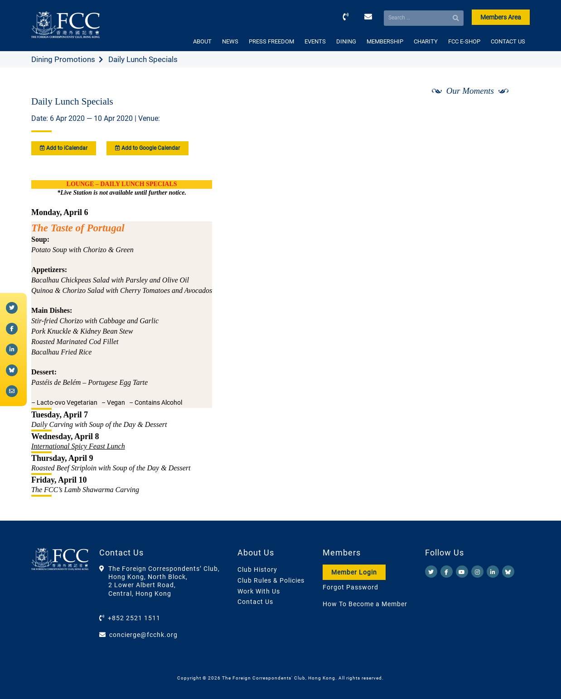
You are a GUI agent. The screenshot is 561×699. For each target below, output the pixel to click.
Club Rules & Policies (271, 580)
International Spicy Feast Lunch (78, 446)
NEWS (230, 41)
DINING (346, 41)
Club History (257, 569)
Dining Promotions (63, 59)
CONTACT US (508, 41)
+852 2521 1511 (134, 618)
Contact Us (255, 601)
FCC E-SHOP (464, 41)
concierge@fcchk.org (143, 634)
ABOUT (202, 41)
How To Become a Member (365, 604)
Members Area (500, 17)
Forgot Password (350, 587)
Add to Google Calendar (147, 148)
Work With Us (258, 591)
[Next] (513, 114)
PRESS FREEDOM (271, 41)
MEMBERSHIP (385, 41)
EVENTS (315, 41)
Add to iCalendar (63, 148)
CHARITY (426, 41)
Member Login (354, 572)
